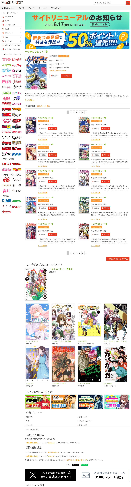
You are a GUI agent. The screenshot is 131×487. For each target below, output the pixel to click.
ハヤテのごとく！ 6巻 (98, 152)
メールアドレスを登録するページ (75, 441)
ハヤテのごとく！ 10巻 (99, 205)
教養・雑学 (83, 406)
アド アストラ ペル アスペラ (115, 322)
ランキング (40, 477)
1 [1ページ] (68, 94)
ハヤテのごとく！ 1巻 (45, 99)
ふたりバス (29, 365)
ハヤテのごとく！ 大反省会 (61, 322)
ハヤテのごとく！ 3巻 (45, 125)
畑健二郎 (59, 41)
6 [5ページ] (82, 94)
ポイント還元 (64, 37)
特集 (49, 477)
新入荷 (29, 477)
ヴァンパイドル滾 (84, 365)
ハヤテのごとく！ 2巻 (98, 99)
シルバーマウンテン (59, 365)
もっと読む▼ (29, 81)
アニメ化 (29, 406)
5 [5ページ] (79, 94)
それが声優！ (82, 322)
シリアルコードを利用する (12, 30)
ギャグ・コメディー (86, 402)
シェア (68, 446)
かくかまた (108, 365)
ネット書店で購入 (32, 410)
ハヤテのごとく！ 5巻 (45, 152)
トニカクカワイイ (32, 322)
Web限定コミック (10, 6)
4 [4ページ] (76, 94)
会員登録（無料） (32, 424)
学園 (27, 402)
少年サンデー (60, 45)
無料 (67, 477)
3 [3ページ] (73, 94)
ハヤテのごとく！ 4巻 (98, 125)
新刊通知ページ (53, 434)
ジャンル (58, 477)
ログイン (51, 424)
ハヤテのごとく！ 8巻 (98, 179)
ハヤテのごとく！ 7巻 (45, 179)
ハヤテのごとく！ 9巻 (45, 205)
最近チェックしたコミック (82, 477)
